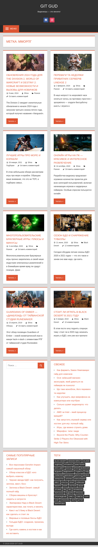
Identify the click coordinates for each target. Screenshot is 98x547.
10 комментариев (72, 321)
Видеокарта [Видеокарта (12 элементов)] (69, 474)
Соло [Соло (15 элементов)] (86, 499)
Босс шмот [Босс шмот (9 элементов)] (59, 470)
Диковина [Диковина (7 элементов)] (69, 477)
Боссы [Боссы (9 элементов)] (69, 470)
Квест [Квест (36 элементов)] (57, 484)
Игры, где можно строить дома (72, 429)
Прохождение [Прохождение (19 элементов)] (61, 499)
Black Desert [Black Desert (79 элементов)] (60, 463)
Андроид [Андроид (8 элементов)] (58, 467)
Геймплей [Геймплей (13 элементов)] (59, 477)
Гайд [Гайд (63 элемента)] (87, 474)
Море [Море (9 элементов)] (65, 488)
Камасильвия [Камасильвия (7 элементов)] (80, 481)
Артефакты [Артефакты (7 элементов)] (68, 467)
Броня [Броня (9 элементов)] (76, 470)
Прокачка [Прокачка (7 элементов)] (80, 495)
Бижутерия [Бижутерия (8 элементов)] (80, 467)
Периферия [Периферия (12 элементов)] (78, 491)
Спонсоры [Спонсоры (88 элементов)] (65, 502)
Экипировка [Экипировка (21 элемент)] (60, 506)
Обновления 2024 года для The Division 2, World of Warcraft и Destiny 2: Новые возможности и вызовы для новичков (25, 82)
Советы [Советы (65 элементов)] (79, 499)
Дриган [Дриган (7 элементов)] (78, 477)
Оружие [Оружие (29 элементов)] (58, 491)
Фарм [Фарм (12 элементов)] (74, 502)
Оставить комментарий (18, 96)
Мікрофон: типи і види (68, 433)
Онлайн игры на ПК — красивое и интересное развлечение (71, 158)
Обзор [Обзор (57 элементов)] (80, 488)
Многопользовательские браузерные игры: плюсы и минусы (24, 238)
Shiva (26, 93)
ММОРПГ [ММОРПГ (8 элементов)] (58, 488)
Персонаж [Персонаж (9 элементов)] (59, 495)
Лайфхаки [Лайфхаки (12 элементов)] (80, 484)
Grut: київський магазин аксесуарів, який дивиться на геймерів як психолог (68, 384)
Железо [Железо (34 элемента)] (86, 477)
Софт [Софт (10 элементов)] (57, 502)
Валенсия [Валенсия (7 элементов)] (85, 470)
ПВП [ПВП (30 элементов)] (69, 491)
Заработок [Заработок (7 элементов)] (59, 481)
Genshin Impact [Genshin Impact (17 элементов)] (74, 463)
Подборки (10, 165)
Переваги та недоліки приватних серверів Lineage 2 (69, 79)
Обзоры (9, 328)
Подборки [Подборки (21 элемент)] (69, 495)
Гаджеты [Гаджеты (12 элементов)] (79, 474)
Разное (37, 93)
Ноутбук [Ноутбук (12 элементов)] (72, 488)
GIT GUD (48, 6)
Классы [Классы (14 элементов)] (64, 484)
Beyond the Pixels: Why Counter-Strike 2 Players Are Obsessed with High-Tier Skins (71, 441)
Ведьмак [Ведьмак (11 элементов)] (58, 474)
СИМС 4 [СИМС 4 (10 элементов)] (71, 499)
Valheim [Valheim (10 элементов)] (86, 463)
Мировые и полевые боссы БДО (25, 520)
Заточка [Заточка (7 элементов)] (68, 481)
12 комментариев (72, 245)
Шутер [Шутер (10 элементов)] (80, 502)
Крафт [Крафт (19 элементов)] (71, 484)
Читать (11, 121)
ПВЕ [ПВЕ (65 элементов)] (64, 491)
